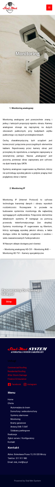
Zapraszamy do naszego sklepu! (21, 292)
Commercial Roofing (17, 367)
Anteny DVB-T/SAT (19, 427)
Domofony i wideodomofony (24, 411)
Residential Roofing (16, 371)
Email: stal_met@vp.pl (18, 462)
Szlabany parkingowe (20, 430)
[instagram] (30, 384)
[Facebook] (14, 384)
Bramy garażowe (18, 423)
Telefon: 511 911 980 (17, 458)
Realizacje (12, 434)
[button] (8, 302)
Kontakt (11, 442)
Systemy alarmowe (19, 415)
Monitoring (15, 419)
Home (10, 399)
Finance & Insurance (17, 379)
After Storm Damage (17, 375)
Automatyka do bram (20, 407)
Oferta (11, 403)
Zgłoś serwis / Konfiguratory (21, 438)
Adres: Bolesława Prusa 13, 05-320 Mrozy (27, 454)
